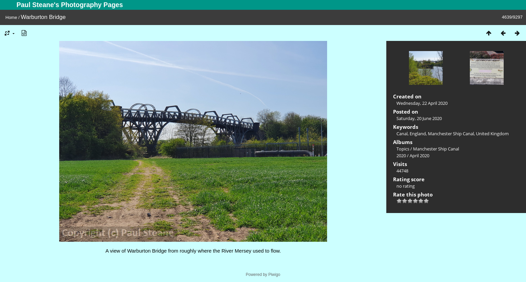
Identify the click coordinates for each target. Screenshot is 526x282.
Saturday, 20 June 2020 (419, 118)
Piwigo (274, 274)
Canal (402, 134)
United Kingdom (492, 134)
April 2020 (419, 155)
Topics (402, 149)
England (418, 134)
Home (11, 17)
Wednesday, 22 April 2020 (422, 103)
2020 (401, 155)
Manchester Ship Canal (451, 134)
